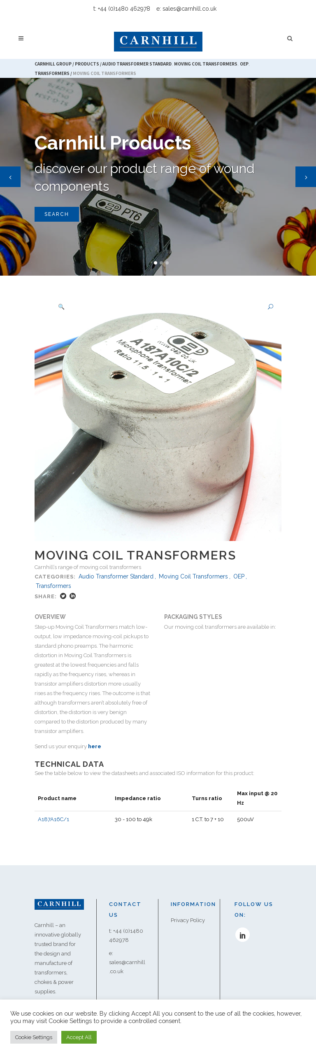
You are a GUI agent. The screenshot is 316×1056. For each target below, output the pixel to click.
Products (87, 64)
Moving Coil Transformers (193, 576)
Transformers (52, 73)
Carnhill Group (53, 64)
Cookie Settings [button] (33, 1037)
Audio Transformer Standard (116, 576)
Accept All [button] (79, 1037)
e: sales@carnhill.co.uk (186, 8)
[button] (267, 307)
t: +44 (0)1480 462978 (121, 8)
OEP (238, 576)
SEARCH (56, 214)
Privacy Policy (188, 911)
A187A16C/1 (53, 810)
